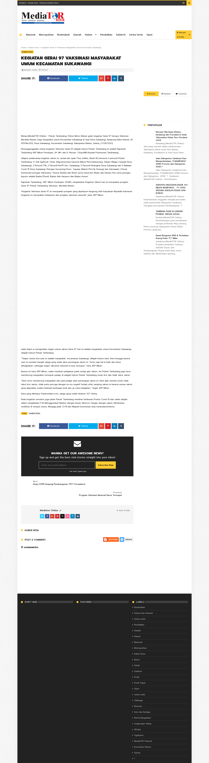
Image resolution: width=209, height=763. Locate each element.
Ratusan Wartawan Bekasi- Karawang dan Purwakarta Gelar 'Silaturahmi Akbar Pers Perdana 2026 (171, 136)
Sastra (137, 741)
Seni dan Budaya (142, 701)
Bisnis (137, 648)
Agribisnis (139, 724)
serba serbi (139, 683)
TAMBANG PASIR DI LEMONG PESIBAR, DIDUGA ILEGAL (169, 213)
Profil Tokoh (140, 672)
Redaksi (22, 3)
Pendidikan (106, 34)
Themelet (184, 760)
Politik (137, 654)
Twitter (83, 78)
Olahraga (138, 689)
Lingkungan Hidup (142, 712)
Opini (149, 34)
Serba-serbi (136, 34)
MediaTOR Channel (143, 730)
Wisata (137, 718)
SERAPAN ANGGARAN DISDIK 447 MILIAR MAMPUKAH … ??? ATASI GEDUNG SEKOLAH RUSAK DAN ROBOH (172, 189)
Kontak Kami (33, 3)
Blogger (113, 528)
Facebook (53, 78)
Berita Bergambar (142, 707)
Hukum (88, 34)
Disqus (128, 528)
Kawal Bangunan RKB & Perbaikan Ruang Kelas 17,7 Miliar (172, 237)
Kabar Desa (34, 47)
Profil (136, 666)
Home (23, 47)
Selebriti (121, 34)
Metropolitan (46, 34)
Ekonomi (138, 695)
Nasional (30, 34)
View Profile (123, 499)
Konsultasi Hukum (142, 736)
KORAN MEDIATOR (29, 760)
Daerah (77, 34)
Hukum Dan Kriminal (143, 602)
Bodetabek (63, 34)
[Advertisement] (135, 17)
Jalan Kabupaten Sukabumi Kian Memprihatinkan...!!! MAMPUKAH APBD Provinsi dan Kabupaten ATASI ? (171, 162)
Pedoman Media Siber (49, 3)
